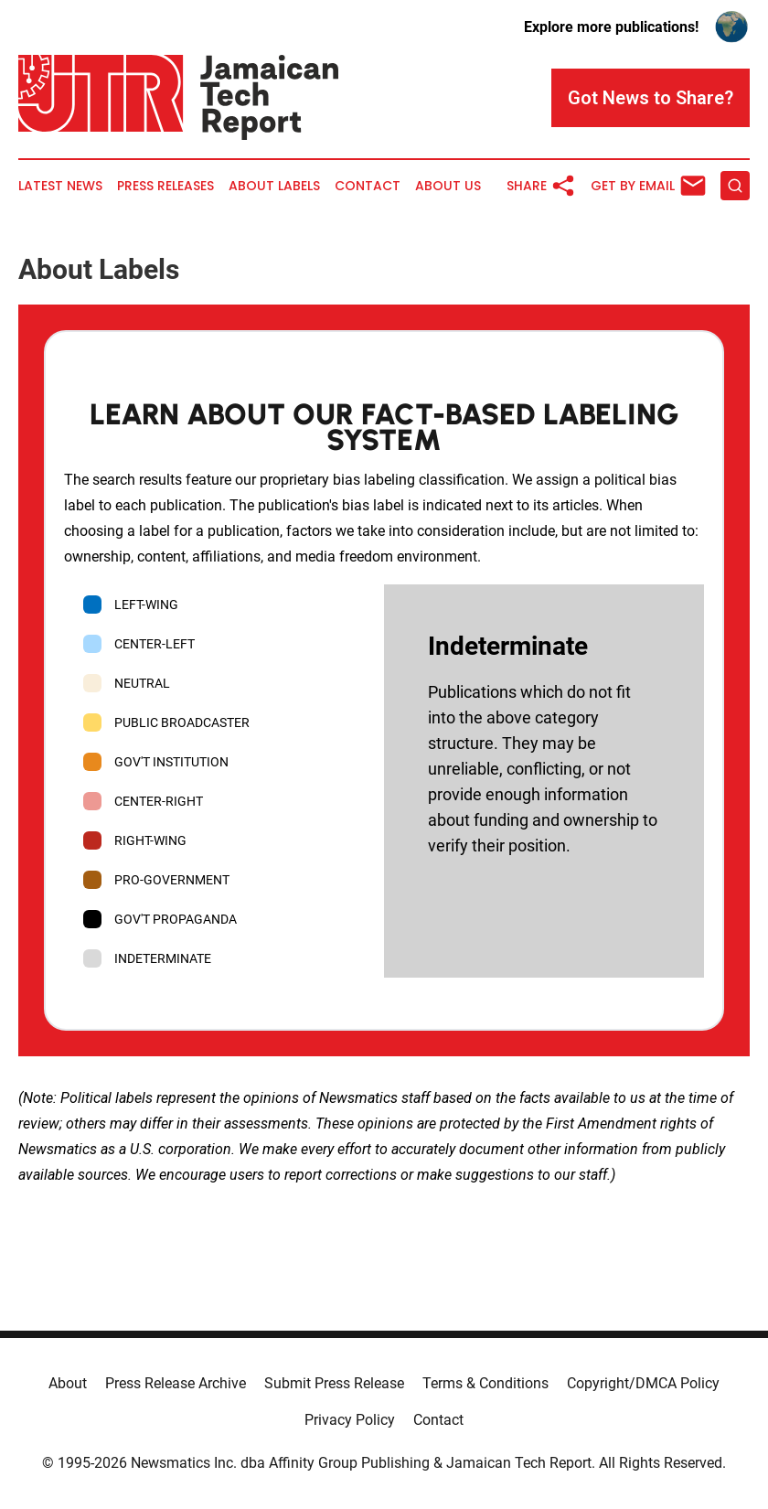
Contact (367, 186)
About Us (448, 186)
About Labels (274, 186)
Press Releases (165, 186)
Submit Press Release (334, 1383)
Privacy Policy (349, 1420)
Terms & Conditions (485, 1383)
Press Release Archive (175, 1383)
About (67, 1383)
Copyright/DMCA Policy (643, 1383)
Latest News (60, 186)
